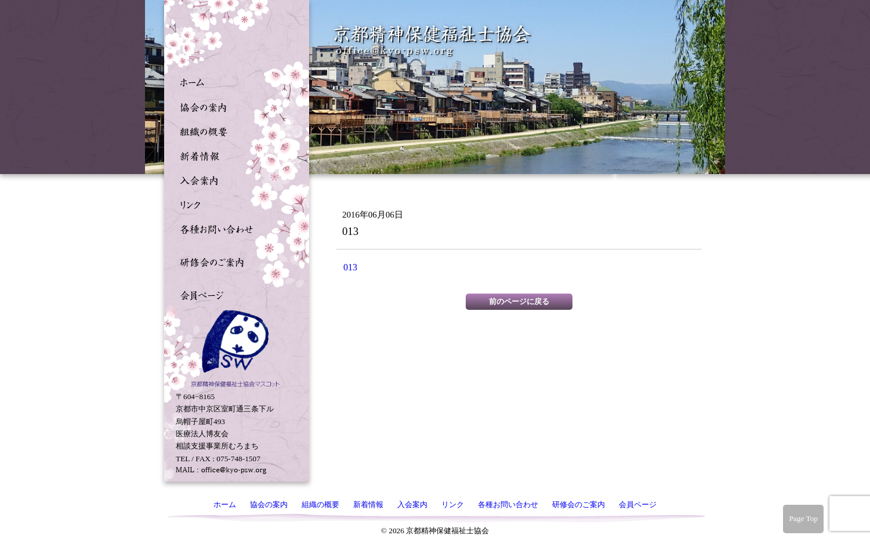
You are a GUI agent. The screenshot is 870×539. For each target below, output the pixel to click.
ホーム (234, 82)
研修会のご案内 (234, 261)
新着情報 (234, 155)
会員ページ (234, 294)
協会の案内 (234, 106)
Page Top (803, 518)
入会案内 (234, 179)
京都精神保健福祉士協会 (433, 40)
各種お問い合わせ (234, 228)
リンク (234, 203)
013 (350, 267)
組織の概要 (234, 130)
